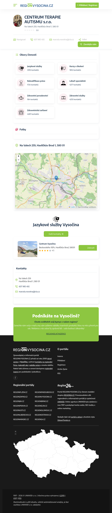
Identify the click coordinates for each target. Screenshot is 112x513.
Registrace (93, 5)
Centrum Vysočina (47, 244)
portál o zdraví (76, 417)
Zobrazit (90, 248)
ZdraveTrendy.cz (64, 420)
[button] (56, 178)
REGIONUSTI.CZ (19, 410)
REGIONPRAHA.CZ (20, 406)
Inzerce (60, 356)
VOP (15, 498)
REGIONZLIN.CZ (41, 406)
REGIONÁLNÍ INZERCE (56, 334)
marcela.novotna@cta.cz (29, 291)
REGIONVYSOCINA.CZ (43, 397)
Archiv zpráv (62, 369)
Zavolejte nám (88, 44)
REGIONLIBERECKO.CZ (22, 415)
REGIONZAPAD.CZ (20, 397)
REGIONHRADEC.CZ (21, 419)
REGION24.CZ (40, 419)
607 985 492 (24, 286)
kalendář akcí (23, 365)
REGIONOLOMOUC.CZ (43, 410)
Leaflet (72, 207)
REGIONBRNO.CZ (41, 401)
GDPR (62, 495)
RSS (59, 373)
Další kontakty (56, 234)
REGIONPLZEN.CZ (20, 392)
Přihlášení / (82, 5)
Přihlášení (61, 360)
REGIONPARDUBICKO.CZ (44, 392)
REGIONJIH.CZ (18, 401)
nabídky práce (34, 365)
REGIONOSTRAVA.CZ (43, 415)
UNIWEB (61, 402)
